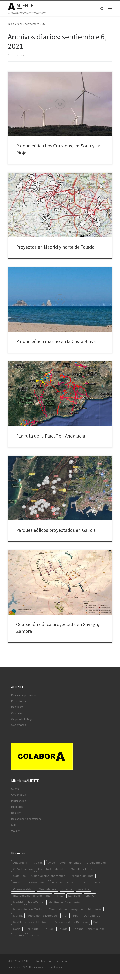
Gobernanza (18, 725)
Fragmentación (62, 882)
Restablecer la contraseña (26, 819)
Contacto (16, 713)
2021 (19, 24)
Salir (13, 825)
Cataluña (19, 875)
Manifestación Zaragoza (66, 909)
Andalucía (20, 862)
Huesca (66, 889)
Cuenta (15, 789)
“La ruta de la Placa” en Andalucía (50, 436)
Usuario (15, 830)
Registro (16, 812)
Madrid (18, 902)
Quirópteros (92, 915)
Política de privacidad (24, 695)
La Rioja (74, 895)
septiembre (32, 24)
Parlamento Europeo (42, 915)
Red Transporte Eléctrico (31, 922)
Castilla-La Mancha (52, 869)
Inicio (11, 24)
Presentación (19, 701)
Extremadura (38, 882)
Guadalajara (47, 889)
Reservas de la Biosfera (71, 922)
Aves (51, 862)
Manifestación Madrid (28, 909)
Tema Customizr (57, 967)
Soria (17, 928)
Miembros (17, 807)
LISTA (89, 895)
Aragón (38, 862)
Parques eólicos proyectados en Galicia (56, 530)
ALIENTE (23, 961)
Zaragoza (36, 935)
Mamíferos (35, 902)
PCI (65, 915)
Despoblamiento (82, 875)
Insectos (83, 889)
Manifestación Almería (64, 902)
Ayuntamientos (70, 862)
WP (25, 967)
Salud (97, 922)
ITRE (59, 895)
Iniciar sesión (18, 801)
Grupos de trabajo (22, 719)
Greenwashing (23, 889)
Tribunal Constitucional (89, 928)
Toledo (63, 928)
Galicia (83, 882)
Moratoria (95, 909)
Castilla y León (81, 869)
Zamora (18, 935)
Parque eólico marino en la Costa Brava (56, 341)
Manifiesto (17, 707)
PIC (75, 915)
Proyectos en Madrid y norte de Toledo (55, 247)
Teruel (48, 928)
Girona (98, 882)
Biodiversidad (96, 862)
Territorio (32, 928)
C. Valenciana (23, 869)
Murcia (18, 915)
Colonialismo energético (48, 875)
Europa (18, 882)
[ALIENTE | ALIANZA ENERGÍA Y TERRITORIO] (11, 6)
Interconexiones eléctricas (31, 895)
